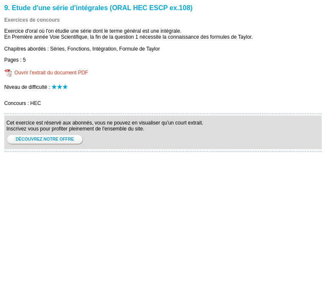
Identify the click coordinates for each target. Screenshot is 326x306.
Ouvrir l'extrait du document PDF (51, 73)
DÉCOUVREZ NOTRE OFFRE (45, 139)
